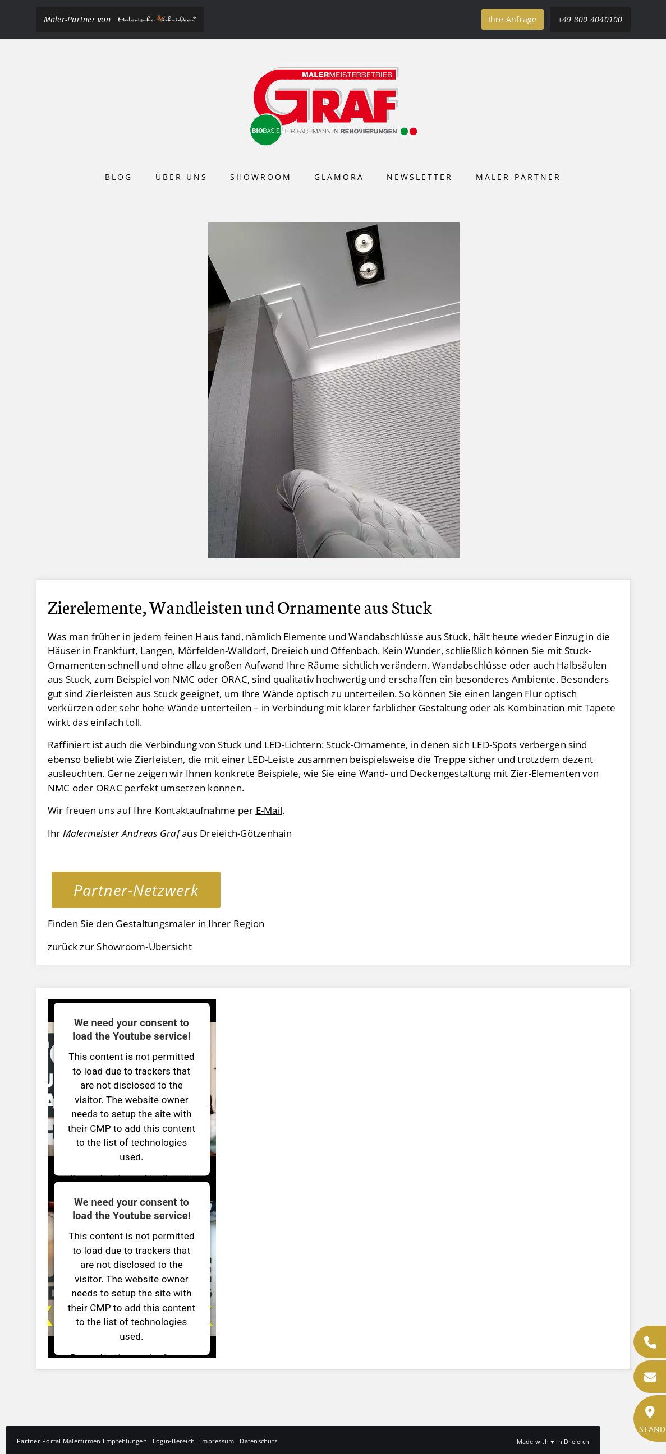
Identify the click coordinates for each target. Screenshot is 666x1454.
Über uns (181, 177)
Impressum (217, 1441)
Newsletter (420, 177)
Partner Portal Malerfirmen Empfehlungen (82, 1441)
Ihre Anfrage (512, 19)
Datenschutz (258, 1441)
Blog (118, 177)
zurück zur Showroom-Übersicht (120, 946)
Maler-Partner (518, 177)
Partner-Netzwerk (136, 889)
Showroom (261, 177)
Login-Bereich (174, 1441)
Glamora (339, 177)
